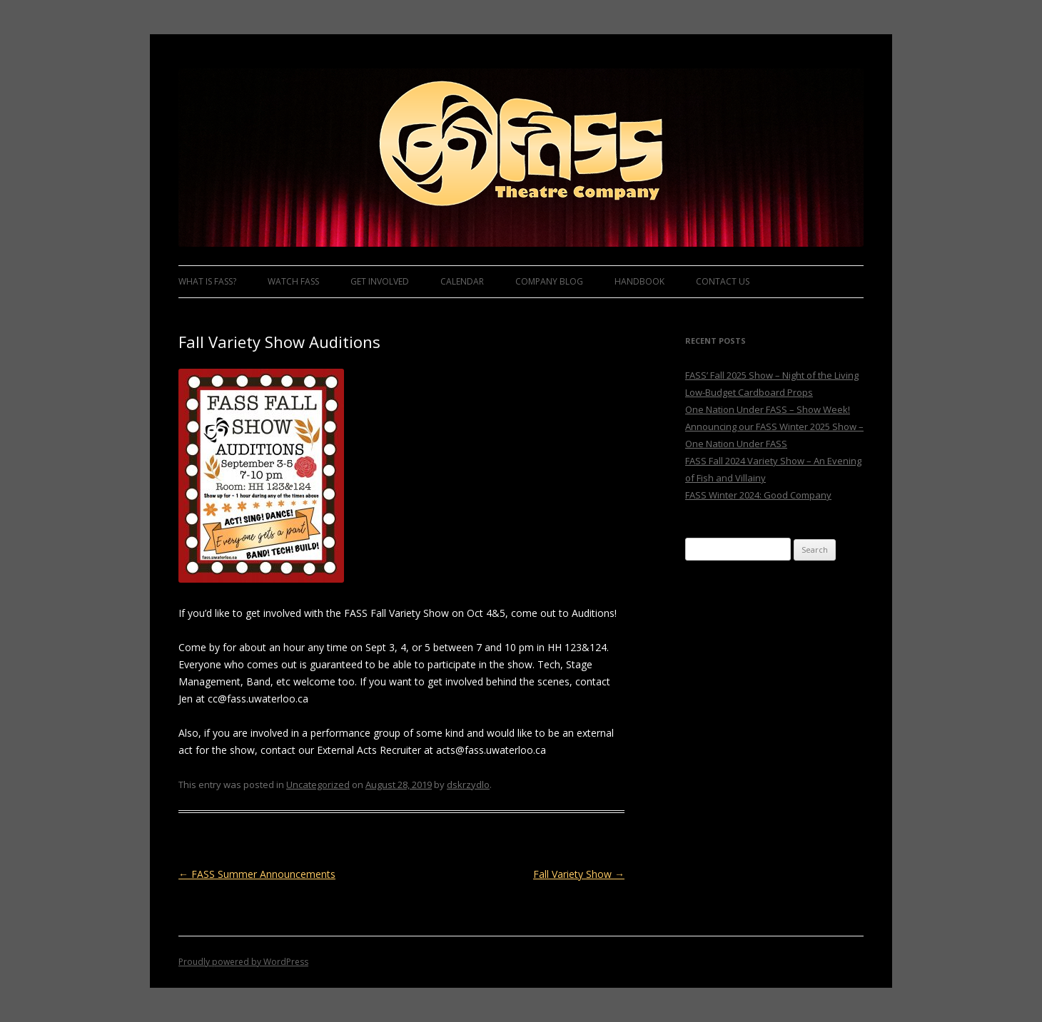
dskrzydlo (468, 784)
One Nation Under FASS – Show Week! (767, 409)
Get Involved (379, 281)
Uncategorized (318, 784)
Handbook (639, 281)
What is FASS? (207, 281)
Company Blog (549, 281)
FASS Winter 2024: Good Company (758, 495)
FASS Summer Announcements (256, 874)
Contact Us (722, 281)
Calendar (462, 281)
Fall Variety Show (578, 874)
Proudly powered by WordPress (243, 962)
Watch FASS (293, 281)
